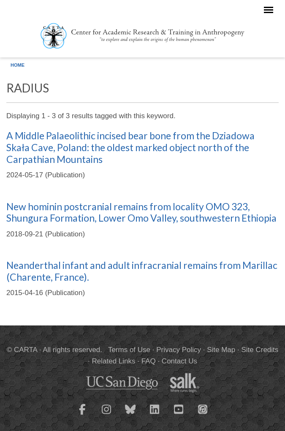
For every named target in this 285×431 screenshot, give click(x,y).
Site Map (221, 350)
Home (17, 65)
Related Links (113, 361)
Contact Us (179, 361)
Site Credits (259, 350)
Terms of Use (129, 350)
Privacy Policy (178, 350)
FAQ (148, 361)
